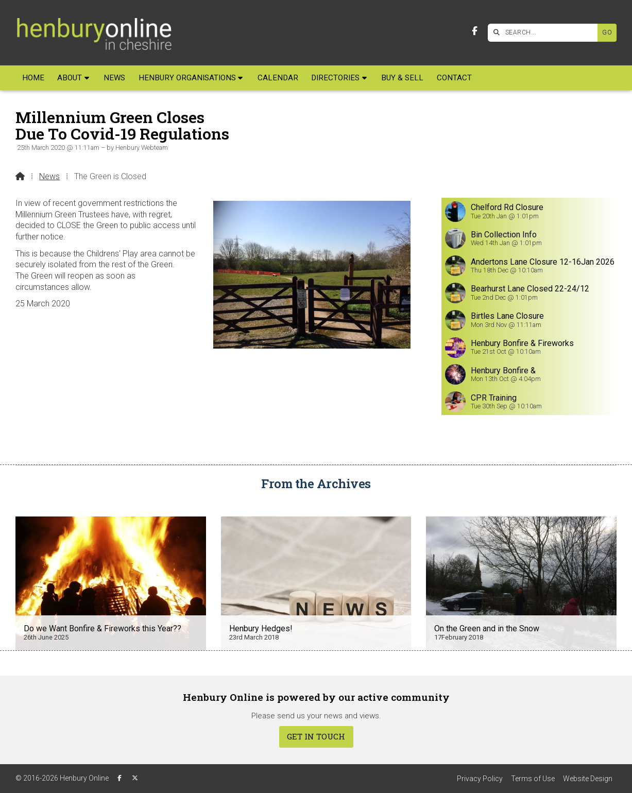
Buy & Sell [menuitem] (402, 77)
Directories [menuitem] (335, 77)
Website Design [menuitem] (587, 778)
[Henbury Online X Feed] (135, 778)
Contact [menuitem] (454, 77)
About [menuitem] (69, 77)
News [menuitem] (114, 77)
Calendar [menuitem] (278, 77)
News (49, 176)
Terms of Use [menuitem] (533, 778)
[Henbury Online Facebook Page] (474, 31)
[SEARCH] (545, 33)
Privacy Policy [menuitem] (480, 778)
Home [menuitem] (33, 77)
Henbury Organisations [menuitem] (187, 77)
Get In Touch (316, 736)
